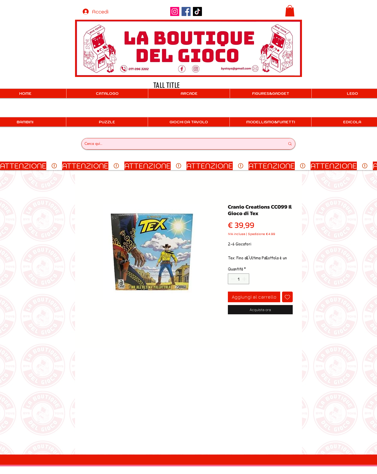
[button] (290, 10)
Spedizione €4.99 (261, 234)
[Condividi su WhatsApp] (239, 331)
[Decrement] (232, 279)
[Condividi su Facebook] (231, 331)
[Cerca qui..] (182, 143)
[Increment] (244, 279)
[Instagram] (174, 11)
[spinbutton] (238, 279)
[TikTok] (197, 11)
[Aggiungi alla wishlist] (287, 297)
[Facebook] (186, 11)
